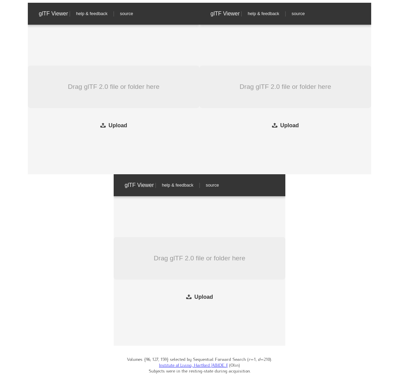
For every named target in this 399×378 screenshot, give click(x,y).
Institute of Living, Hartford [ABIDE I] (193, 365)
